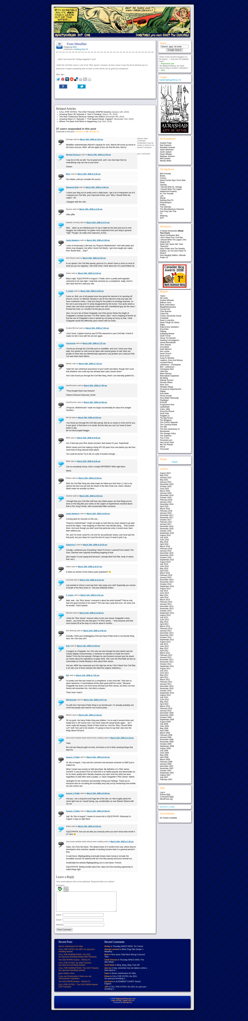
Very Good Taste (167, 442)
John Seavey (165, 345)
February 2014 (166, 602)
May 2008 (164, 755)
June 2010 (164, 699)
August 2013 (165, 615)
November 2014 (166, 582)
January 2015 (165, 577)
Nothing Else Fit (81, 49)
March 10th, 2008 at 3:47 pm (98, 222)
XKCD (162, 447)
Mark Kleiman (165, 373)
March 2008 (165, 759)
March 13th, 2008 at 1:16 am (122, 738)
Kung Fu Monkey (167, 358)
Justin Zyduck (165, 152)
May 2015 (164, 569)
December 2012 (166, 633)
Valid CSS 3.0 (128, 1004)
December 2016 (166, 526)
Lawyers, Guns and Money (171, 360)
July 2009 (164, 724)
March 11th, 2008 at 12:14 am (92, 580)
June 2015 (164, 566)
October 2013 (165, 611)
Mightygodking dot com (125, 1002)
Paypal (174, 462)
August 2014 (165, 588)
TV (161, 213)
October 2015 (165, 557)
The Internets (165, 207)
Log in (162, 792)
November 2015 (166, 555)
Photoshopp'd (165, 202)
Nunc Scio (164, 385)
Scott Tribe (164, 413)
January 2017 (165, 524)
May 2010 (164, 702)
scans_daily (165, 409)
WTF (162, 218)
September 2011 (167, 666)
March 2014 (165, 600)
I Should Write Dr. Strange (171, 187)
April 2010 (164, 704)
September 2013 (167, 613)
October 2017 (165, 520)
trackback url (93, 131)
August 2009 (165, 722)
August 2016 (165, 535)
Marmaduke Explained (169, 376)
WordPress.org (166, 799)
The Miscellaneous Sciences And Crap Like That (172, 210)
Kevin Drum (165, 356)
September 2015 (167, 560)
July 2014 (164, 591)
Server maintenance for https (70, 950)
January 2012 (165, 657)
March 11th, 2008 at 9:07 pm (95, 700)
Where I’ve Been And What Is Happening (78, 121)
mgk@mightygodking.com (170, 80)
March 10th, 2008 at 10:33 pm (95, 545)
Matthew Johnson (167, 156)
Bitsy (68, 174)
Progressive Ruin (167, 405)
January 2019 (165, 502)
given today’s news (66, 977)
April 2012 (164, 651)
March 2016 (165, 546)
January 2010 (165, 711)
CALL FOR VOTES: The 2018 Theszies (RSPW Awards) (85, 112)
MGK (75, 47)
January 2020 (165, 493)
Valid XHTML (116, 1004)
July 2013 (164, 617)
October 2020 (165, 486)
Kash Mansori (165, 349)
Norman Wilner (166, 382)
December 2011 (166, 660)
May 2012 (164, 648)
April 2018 (164, 506)
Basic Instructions (167, 305)
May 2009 (164, 728)
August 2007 (165, 775)
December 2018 (166, 504)
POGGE (163, 402)
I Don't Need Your (171, 237)
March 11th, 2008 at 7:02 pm (87, 675)
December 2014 (166, 580)
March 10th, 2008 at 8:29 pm (89, 417)
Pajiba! (163, 391)
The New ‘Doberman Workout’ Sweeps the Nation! (82, 116)
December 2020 (166, 484)
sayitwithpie (165, 407)
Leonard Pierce (166, 362)
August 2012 (165, 642)
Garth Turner (165, 336)
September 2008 (167, 746)
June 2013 (164, 620)
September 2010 (167, 693)
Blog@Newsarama (168, 307)
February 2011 (166, 682)
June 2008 (164, 753)
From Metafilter (77, 44)
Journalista (164, 347)
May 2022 (164, 475)
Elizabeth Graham (167, 147)
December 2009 (166, 713)
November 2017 (166, 517)
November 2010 (166, 688)
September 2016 (167, 533)
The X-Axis (164, 438)
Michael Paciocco (73, 155)
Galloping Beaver (167, 334)
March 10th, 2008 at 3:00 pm (97, 187)
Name (59, 919)
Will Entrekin (71, 700)
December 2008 (166, 739)
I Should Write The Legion (171, 189)
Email (59, 924)
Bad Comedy (165, 174)
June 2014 (164, 593)
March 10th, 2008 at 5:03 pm (94, 258)
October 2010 (165, 691)
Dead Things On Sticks (169, 322)
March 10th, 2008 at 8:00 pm (95, 402)
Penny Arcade (166, 396)
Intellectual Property (168, 191)
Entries (165, 794)
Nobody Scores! (166, 380)
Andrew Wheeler (167, 300)
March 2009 (165, 733)
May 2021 (164, 480)
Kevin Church (165, 353)
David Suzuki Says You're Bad (172, 180)
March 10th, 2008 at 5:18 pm (89, 273)
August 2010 (165, 695)
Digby (162, 325)
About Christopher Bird (169, 235)
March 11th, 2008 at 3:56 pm (94, 631)
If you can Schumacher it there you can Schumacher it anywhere (74, 981)
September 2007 (167, 773)
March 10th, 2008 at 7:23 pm (90, 364)
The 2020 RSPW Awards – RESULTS (74, 963)
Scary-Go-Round (167, 411)
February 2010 (166, 708)
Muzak (162, 198)
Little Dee (164, 371)
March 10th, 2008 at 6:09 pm (92, 291)
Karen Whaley (166, 154)
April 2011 (164, 677)
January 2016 (165, 551)
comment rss (80, 131)
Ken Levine (164, 351)
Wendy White (165, 161)
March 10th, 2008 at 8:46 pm (88, 461)
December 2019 (166, 495)
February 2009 (166, 735)
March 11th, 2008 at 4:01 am (92, 595)
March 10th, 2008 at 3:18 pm (90, 209)
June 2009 (164, 726)
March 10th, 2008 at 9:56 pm (98, 514)
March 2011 (165, 679)
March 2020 (165, 491)
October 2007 (165, 771)
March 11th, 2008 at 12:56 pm (92, 613)
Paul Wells (164, 393)
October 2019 (165, 497)
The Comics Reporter (169, 422)
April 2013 (164, 624)
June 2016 (164, 540)
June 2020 (164, 489)
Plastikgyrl (164, 400)
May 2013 (164, 622)
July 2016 (164, 537)
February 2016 (166, 549)
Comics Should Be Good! (170, 316)
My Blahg (164, 378)
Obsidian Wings (166, 387)
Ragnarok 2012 (72, 187)
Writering (163, 216)
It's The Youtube (166, 193)
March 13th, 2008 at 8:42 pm (98, 757)
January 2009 (165, 737)
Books (162, 176)
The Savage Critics (168, 433)
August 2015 (165, 562)
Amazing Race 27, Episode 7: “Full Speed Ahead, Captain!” (86, 119)
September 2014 (167, 586)
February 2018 (166, 511)
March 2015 (165, 573)
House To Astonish (168, 338)
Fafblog (163, 331)
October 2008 (165, 744)
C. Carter (69, 291)
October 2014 (165, 584)
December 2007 (166, 766)
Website (59, 928)
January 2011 (165, 684)
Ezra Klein (164, 329)
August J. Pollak (73, 757)
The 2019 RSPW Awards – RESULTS (74, 985)
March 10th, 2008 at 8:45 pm (88, 438)
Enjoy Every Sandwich (169, 327)
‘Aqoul (162, 296)
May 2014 (164, 595)
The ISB (163, 427)
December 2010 (166, 686)
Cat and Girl (165, 309)
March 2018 (165, 509)
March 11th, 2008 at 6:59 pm (88, 646)
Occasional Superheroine (170, 389)
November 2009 (166, 715)
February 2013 (166, 628)
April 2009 (164, 731)
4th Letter (164, 298)
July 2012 (164, 644)
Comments (167, 797)
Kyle (68, 646)
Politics (163, 205)
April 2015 (164, 571)
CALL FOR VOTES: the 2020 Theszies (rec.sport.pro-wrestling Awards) (74, 968)
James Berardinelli (168, 342)
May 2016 (164, 542)
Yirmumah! (164, 449)
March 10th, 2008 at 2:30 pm (99, 155)
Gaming (163, 185)
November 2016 (166, 529)
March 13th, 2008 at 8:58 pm (98, 811)
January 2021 (165, 482)
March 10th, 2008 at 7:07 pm (94, 343)
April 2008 (164, 757)
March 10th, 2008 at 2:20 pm (91, 139)
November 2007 (166, 768)
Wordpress (127, 1006)
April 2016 (164, 544)
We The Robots (166, 445)
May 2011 (164, 675)
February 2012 (166, 655)
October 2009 (165, 717)
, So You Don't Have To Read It (173, 251)
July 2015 (164, 564)
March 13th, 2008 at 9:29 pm (89, 826)
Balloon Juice (165, 302)
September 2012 (167, 640)
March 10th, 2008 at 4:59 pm (98, 240)
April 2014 (164, 597)
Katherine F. (71, 545)
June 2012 (164, 646)
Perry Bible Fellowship (169, 398)
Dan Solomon (165, 145)
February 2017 (166, 522)
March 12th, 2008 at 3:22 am (90, 715)
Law (161, 196)
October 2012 (165, 637)
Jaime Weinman (167, 150)
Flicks (162, 182)
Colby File (164, 314)
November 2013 (166, 608)
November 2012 (166, 635)
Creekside (164, 318)
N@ (67, 675)
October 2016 (165, 531)
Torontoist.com (166, 440)
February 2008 (166, 762)
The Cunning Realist (168, 425)
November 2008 (166, 742)
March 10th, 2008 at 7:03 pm (97, 328)
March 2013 (165, 626)
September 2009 (167, 719)
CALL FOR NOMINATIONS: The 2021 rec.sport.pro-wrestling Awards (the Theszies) (77, 959)
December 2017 (166, 515)
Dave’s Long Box (167, 320)
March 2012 (165, 653)
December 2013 (166, 606)
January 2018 (165, 513)
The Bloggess (165, 420)
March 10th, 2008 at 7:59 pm (95, 385)
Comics (163, 178)
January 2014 (165, 604)
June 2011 (164, 673)
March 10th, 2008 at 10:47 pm (90, 567)
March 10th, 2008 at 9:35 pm (91, 496)
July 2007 (164, 777)
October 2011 (165, 664)
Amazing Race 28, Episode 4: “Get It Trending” (80, 114)
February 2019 (166, 500)
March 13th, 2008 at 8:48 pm (98, 793)
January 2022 (165, 477)
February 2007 (166, 779)
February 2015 (166, 575)
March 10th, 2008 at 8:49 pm (90, 478)
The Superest (165, 436)
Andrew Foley (165, 143)
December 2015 (166, 553)
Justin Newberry (73, 240)
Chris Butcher (165, 311)
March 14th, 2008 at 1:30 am (122, 841)
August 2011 (165, 668)
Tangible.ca (165, 416)
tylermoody (70, 343)
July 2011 (164, 671)
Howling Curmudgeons (169, 340)
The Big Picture (166, 418)
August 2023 (165, 473)
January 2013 (165, 631)
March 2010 (165, 706)
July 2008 (164, 751)
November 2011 (166, 662)
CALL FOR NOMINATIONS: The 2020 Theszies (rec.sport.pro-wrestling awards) (78, 973)
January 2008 (165, 764)
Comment (60, 885)
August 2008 (165, 748)
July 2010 (164, 697)
